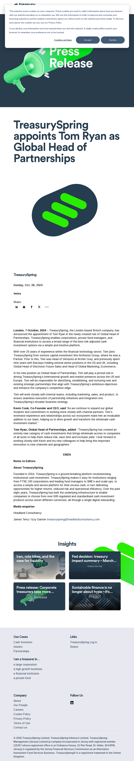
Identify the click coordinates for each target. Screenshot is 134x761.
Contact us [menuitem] (20, 727)
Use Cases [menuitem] (20, 637)
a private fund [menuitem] (22, 678)
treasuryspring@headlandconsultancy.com (73, 519)
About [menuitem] (17, 700)
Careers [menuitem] (18, 709)
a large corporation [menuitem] (25, 664)
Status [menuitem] (74, 646)
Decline (112, 40)
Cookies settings (63, 40)
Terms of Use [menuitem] (21, 723)
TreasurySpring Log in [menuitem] (83, 642)
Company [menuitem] (20, 695)
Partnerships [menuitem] (21, 651)
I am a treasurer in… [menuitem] (26, 659)
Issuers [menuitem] (17, 646)
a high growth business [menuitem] (27, 669)
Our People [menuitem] (20, 705)
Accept (87, 40)
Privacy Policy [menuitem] (22, 718)
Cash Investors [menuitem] (22, 642)
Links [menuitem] (73, 637)
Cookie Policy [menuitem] (21, 714)
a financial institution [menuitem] (26, 673)
